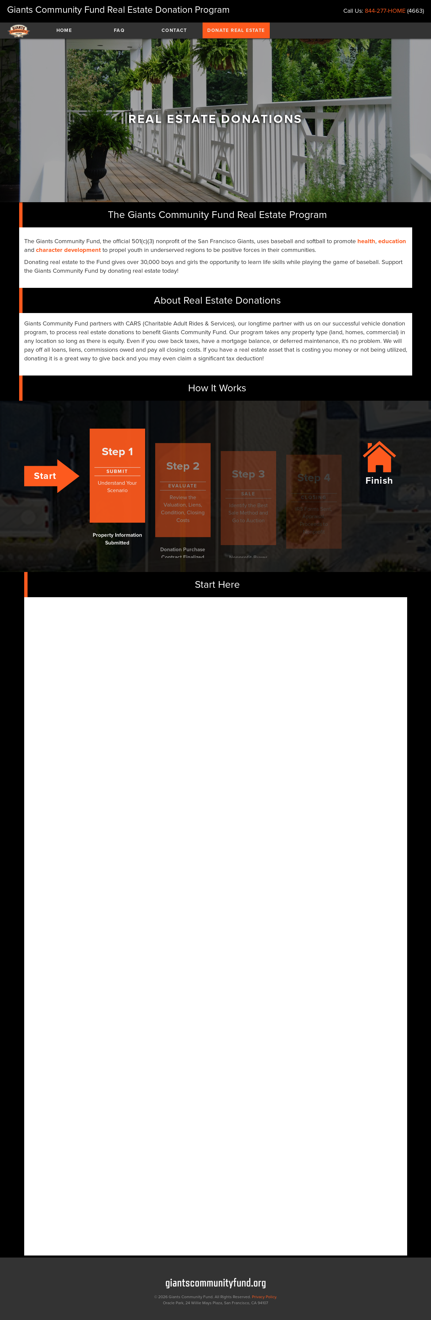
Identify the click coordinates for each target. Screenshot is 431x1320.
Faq (119, 30)
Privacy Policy (264, 1296)
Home (64, 30)
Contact (174, 30)
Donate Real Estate (236, 30)
